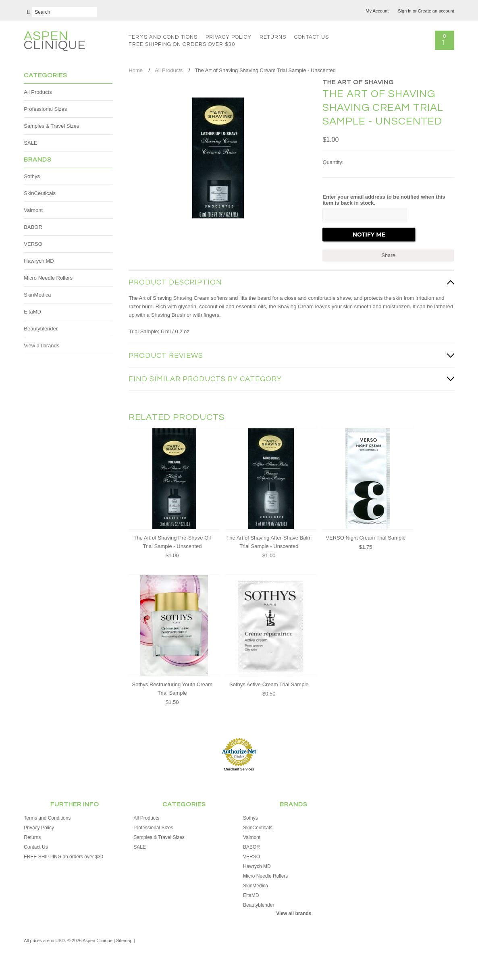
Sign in (404, 10)
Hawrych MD (39, 261)
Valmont (33, 210)
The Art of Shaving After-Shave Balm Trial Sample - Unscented (269, 542)
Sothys (32, 176)
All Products (38, 92)
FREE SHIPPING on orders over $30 (182, 44)
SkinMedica (37, 295)
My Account (377, 10)
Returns (273, 37)
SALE (30, 143)
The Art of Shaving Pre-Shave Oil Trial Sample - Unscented (172, 542)
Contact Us (311, 37)
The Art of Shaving (358, 82)
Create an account (436, 10)
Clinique (55, 41)
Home (136, 70)
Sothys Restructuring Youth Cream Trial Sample (172, 688)
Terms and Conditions (163, 37)
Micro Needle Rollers (48, 278)
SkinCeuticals (40, 193)
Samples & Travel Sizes (51, 126)
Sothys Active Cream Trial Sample (269, 684)
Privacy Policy (228, 37)
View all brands (41, 346)
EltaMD (32, 312)
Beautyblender (41, 329)
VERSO (33, 244)
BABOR (33, 227)
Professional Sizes (45, 109)
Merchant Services (239, 769)
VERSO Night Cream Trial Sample (365, 538)
